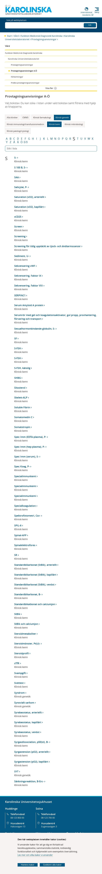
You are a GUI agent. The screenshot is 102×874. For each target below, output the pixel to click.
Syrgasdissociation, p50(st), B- (31, 742)
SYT (16, 771)
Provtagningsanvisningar (43, 39)
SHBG (17, 377)
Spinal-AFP (20, 535)
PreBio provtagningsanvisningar (25, 83)
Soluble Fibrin (22, 407)
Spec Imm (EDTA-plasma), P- (30, 436)
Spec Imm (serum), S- (26, 456)
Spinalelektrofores (24, 545)
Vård (16, 35)
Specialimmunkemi (25, 476)
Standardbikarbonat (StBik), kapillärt (35, 574)
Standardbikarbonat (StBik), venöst (34, 584)
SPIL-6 (17, 525)
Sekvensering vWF (24, 265)
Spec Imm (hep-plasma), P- (29, 446)
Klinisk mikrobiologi (74, 124)
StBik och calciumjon (26, 623)
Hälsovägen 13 (18, 826)
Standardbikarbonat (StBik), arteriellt (35, 564)
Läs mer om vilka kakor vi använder (35, 855)
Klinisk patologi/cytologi (18, 131)
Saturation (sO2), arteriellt (29, 197)
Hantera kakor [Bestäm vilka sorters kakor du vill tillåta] (27, 865)
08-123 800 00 (17, 817)
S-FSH (17, 348)
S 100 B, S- (20, 167)
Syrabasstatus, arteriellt (28, 712)
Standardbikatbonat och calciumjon (34, 604)
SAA (16, 177)
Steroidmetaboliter (25, 633)
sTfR (16, 663)
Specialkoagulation (25, 505)
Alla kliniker (12, 117)
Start (9, 35)
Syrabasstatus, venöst (26, 732)
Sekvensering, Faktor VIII (28, 285)
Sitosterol (19, 387)
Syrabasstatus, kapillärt (27, 722)
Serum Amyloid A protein (28, 305)
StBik (17, 614)
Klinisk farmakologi (42, 117)
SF (15, 338)
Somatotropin (22, 427)
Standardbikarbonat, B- (27, 594)
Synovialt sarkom (24, 702)
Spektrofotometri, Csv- (27, 515)
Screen (18, 226)
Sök (89, 24)
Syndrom (19, 692)
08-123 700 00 (48, 817)
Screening (19, 236)
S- (15, 157)
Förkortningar (17, 77)
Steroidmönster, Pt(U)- (27, 643)
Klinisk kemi (54, 124)
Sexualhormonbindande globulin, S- (34, 328)
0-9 (25, 142)
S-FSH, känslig (22, 368)
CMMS (25, 117)
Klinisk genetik (62, 117)
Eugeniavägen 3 (49, 826)
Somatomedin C (23, 417)
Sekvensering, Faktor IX (27, 275)
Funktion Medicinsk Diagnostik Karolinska (41, 35)
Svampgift (20, 673)
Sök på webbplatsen (16, 25)
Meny (97, 12)
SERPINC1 (19, 295)
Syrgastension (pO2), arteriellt (31, 751)
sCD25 (17, 216)
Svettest (19, 682)
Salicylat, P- (20, 187)
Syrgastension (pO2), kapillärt (31, 761)
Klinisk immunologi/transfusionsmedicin (25, 124)
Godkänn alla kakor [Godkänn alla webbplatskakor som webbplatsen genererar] (52, 865)
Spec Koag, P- (22, 466)
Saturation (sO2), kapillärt (29, 206)
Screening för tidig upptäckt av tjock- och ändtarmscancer (47, 246)
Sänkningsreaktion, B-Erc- (29, 781)
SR (15, 555)
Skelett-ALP (20, 397)
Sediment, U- (21, 256)
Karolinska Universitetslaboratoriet (23, 59)
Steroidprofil (21, 653)
